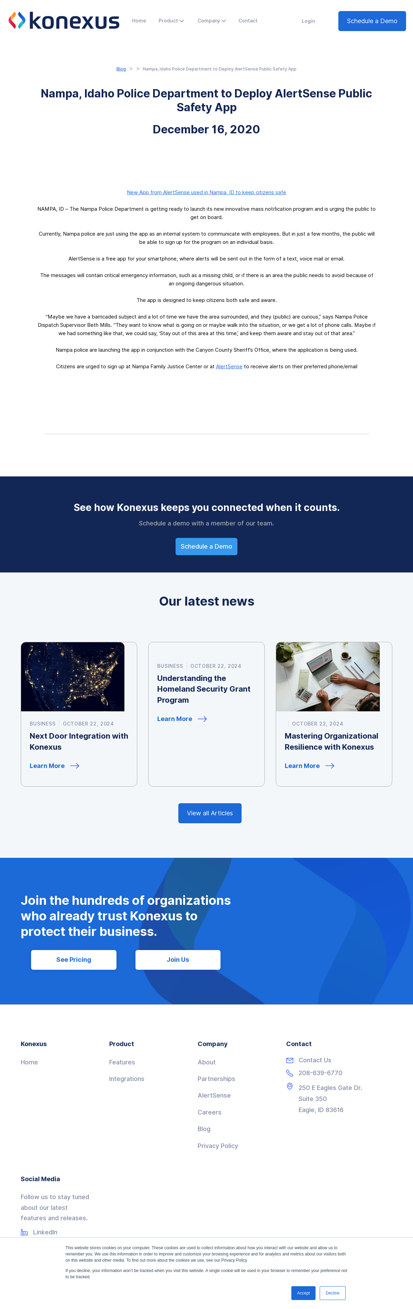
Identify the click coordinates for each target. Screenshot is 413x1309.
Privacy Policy (218, 1145)
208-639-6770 (320, 1073)
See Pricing (73, 959)
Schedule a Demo (372, 21)
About (207, 1062)
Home (29, 1062)
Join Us (178, 959)
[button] (171, 21)
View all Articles (210, 813)
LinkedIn (45, 1232)
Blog (121, 69)
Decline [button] (332, 1293)
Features (122, 1062)
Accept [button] (303, 1293)
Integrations (126, 1078)
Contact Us (315, 1060)
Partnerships (216, 1078)
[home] (64, 20)
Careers (210, 1112)
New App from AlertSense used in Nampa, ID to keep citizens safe (206, 192)
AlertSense (229, 366)
